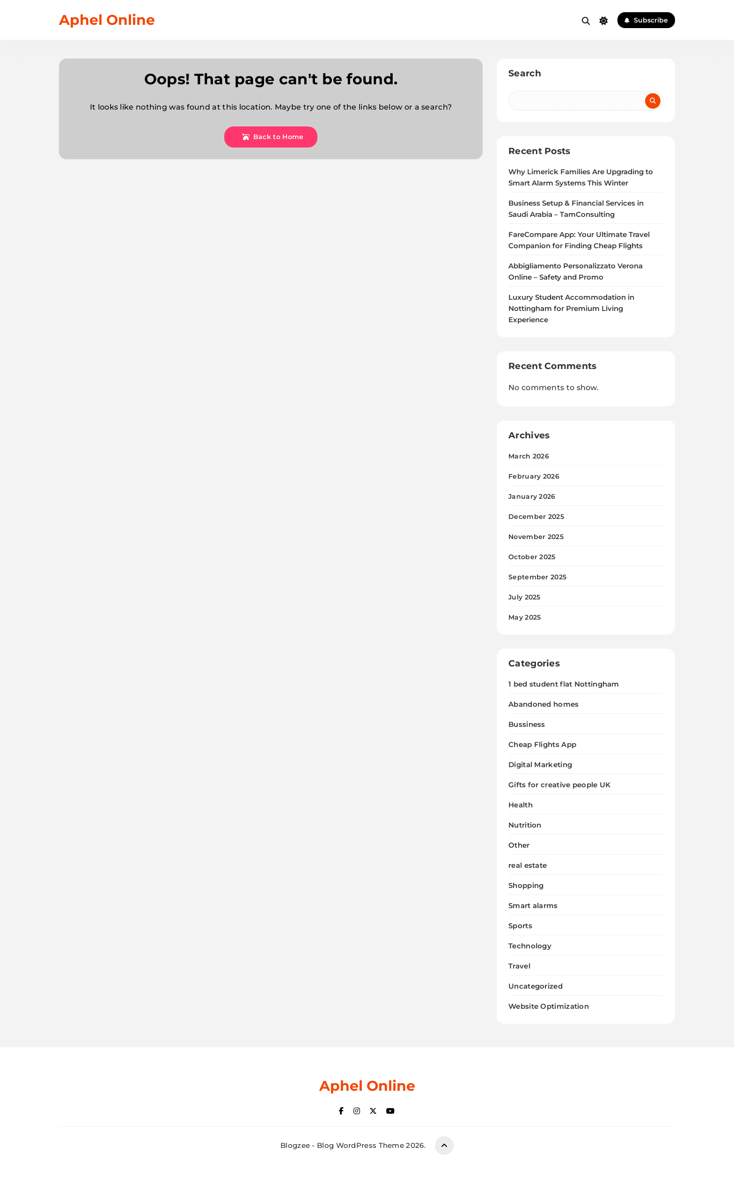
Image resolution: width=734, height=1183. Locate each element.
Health (520, 804)
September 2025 (537, 577)
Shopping (525, 885)
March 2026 (528, 456)
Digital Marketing (540, 764)
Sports (520, 925)
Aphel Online (107, 20)
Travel (519, 965)
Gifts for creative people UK (559, 784)
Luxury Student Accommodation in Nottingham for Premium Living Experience (571, 308)
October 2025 (532, 557)
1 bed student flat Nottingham (563, 684)
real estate (527, 865)
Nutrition (525, 825)
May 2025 (524, 617)
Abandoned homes (543, 704)
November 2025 (536, 536)
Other (519, 845)
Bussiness (526, 724)
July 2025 (524, 597)
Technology (529, 945)
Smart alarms (533, 905)
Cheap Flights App (542, 744)
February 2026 (533, 476)
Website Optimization (548, 1006)
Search (524, 73)
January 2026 (532, 496)
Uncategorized (535, 986)
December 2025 (536, 516)
